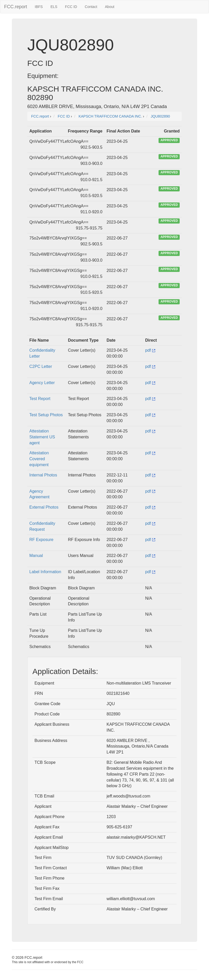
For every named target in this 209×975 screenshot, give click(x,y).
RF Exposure (41, 539)
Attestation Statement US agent (42, 437)
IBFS (39, 7)
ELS (53, 7)
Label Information (45, 572)
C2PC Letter (40, 366)
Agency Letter (42, 382)
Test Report (39, 398)
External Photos (43, 507)
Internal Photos (43, 475)
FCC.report (15, 6)
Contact (91, 7)
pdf (150, 350)
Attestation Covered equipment (39, 459)
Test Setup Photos (46, 415)
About (110, 7)
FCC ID (71, 7)
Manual (36, 555)
